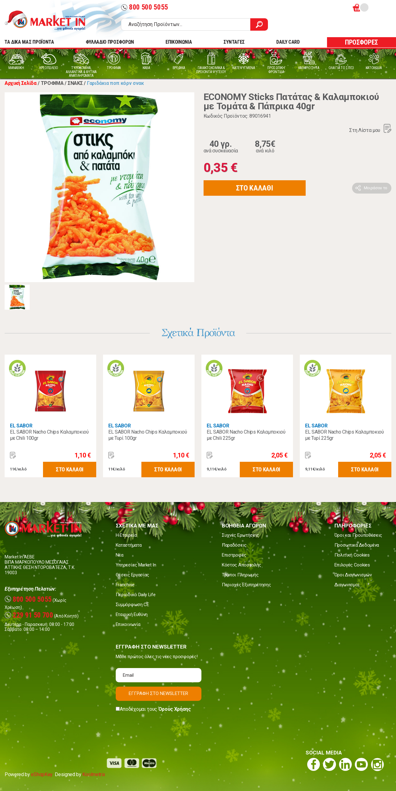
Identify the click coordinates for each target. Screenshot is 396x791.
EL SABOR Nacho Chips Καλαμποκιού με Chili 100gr (49, 435)
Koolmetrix (93, 774)
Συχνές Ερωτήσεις (240, 535)
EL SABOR (21, 426)
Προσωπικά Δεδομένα (356, 545)
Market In (50, 20)
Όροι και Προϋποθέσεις (358, 535)
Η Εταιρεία (126, 535)
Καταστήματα (128, 545)
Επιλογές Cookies (352, 565)
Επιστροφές (234, 555)
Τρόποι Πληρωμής (240, 575)
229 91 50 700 (29, 615)
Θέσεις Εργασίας (132, 575)
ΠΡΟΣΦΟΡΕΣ (361, 42)
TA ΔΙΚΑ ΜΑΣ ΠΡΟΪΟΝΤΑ (29, 42)
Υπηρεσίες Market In (136, 565)
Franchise (125, 585)
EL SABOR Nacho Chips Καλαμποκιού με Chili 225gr (246, 435)
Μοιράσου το (375, 188)
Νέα (119, 555)
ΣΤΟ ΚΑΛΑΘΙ (254, 188)
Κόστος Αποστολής (241, 565)
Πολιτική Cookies (352, 555)
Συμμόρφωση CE (132, 604)
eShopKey (41, 774)
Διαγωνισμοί (346, 585)
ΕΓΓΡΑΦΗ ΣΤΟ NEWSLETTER (158, 693)
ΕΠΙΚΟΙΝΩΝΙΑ (179, 42)
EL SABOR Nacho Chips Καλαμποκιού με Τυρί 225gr (344, 435)
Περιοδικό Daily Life (136, 594)
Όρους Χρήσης (174, 709)
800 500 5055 (144, 7)
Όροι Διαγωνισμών (353, 575)
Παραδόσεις (234, 545)
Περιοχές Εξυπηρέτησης (246, 585)
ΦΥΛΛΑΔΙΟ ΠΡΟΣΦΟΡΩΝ (110, 42)
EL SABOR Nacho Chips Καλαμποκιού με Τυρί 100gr (147, 435)
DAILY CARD (288, 42)
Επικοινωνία (128, 624)
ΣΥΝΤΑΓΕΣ (233, 42)
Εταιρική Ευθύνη (132, 614)
